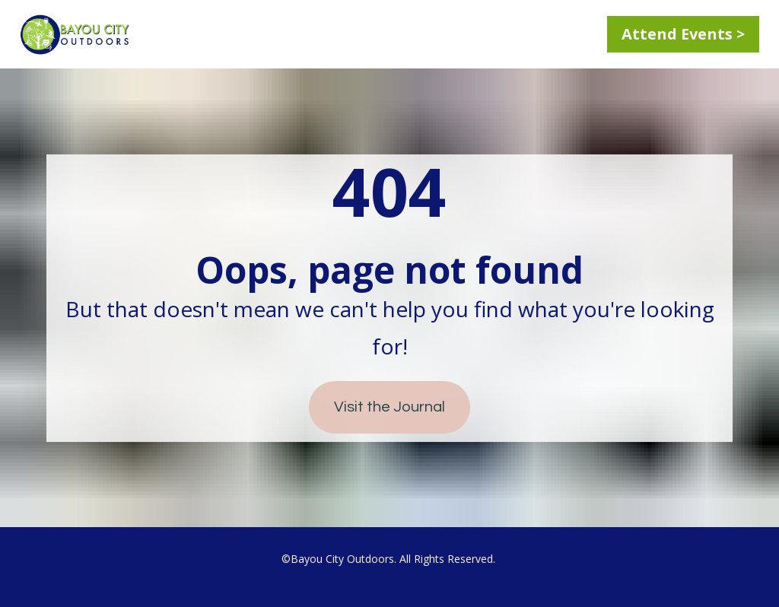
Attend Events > (683, 34)
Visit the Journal (389, 407)
